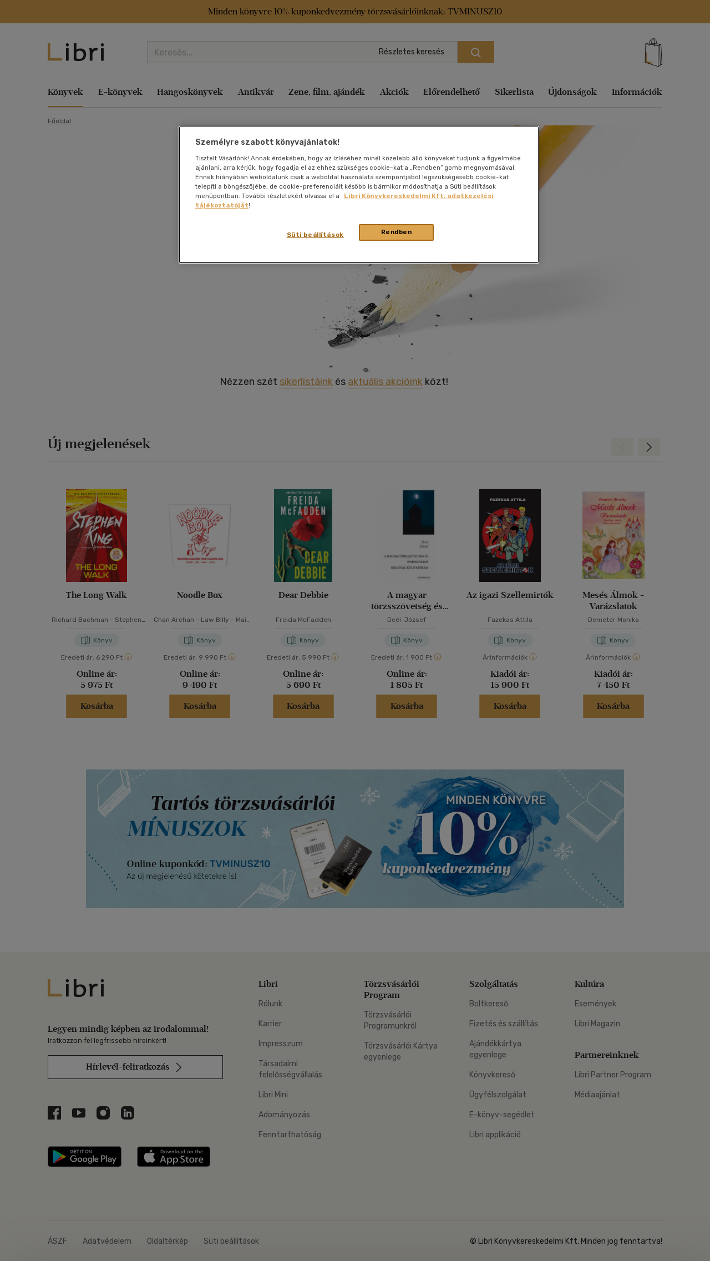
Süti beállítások (315, 235)
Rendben (396, 232)
